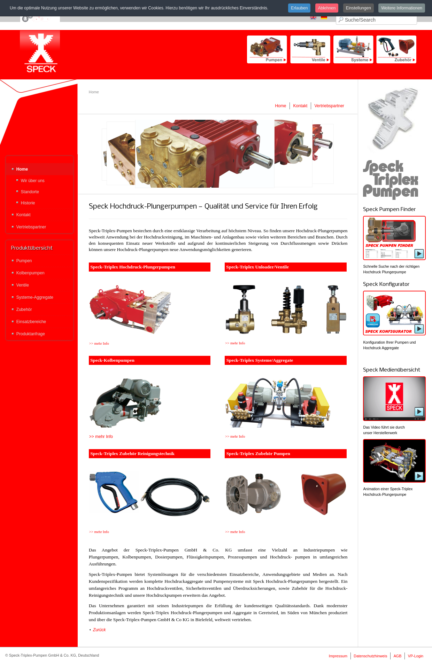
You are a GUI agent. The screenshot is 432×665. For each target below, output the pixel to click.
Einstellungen (358, 8)
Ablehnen (327, 8)
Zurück (99, 629)
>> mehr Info (101, 436)
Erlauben (299, 8)
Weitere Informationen (401, 8)
